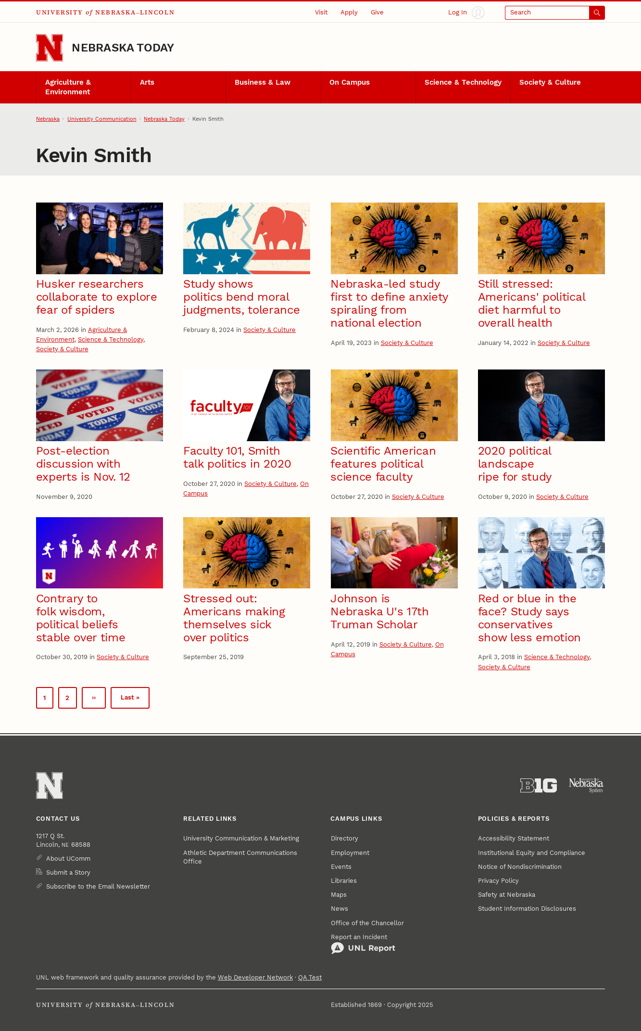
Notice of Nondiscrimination (520, 866)
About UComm (68, 858)
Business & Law (262, 82)
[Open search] (555, 12)
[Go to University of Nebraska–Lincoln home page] (49, 48)
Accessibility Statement (513, 838)
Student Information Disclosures (527, 908)
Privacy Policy (498, 880)
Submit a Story (68, 872)
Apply (349, 12)
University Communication (102, 118)
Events (341, 866)
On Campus (349, 82)
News (339, 908)
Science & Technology (463, 82)
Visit (321, 12)
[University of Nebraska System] (586, 785)
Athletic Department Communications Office (240, 857)
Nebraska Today (123, 47)
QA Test (310, 977)
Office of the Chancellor (367, 923)
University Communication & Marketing (241, 838)
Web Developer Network (255, 977)
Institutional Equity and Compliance (531, 852)
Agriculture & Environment (68, 87)
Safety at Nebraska (506, 894)
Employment (350, 852)
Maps (339, 894)
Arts (147, 82)
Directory (344, 838)
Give (377, 12)
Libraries (344, 880)
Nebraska (48, 118)
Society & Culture (550, 82)
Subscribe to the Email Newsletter (98, 886)
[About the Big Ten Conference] (538, 785)
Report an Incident (363, 944)
